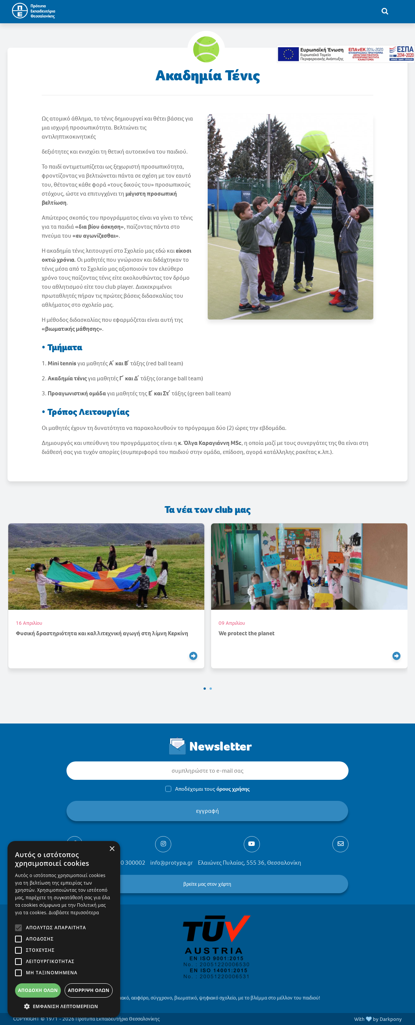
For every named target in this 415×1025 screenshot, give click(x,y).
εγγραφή (207, 811)
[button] (205, 688)
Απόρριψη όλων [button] (88, 990)
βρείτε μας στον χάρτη (208, 884)
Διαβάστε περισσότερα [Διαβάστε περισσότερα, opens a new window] (74, 912)
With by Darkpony (378, 1019)
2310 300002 (127, 863)
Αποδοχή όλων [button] (38, 990)
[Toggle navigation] (400, 10)
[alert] (64, 929)
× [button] (112, 849)
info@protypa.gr (171, 863)
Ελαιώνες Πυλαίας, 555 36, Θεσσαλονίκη (249, 863)
